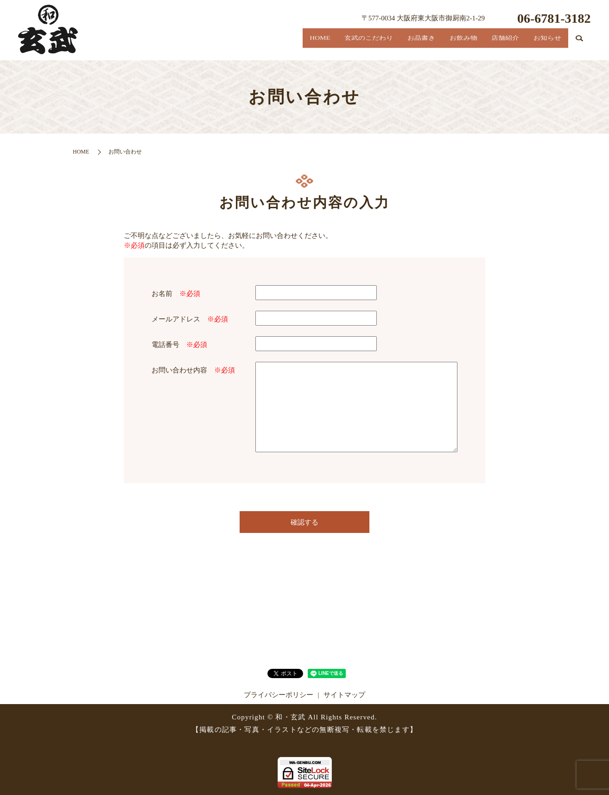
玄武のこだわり (324, 44)
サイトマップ (344, 695)
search (580, 46)
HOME (264, 44)
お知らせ (543, 44)
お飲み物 (439, 44)
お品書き (387, 44)
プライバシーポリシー (278, 695)
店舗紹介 (491, 44)
